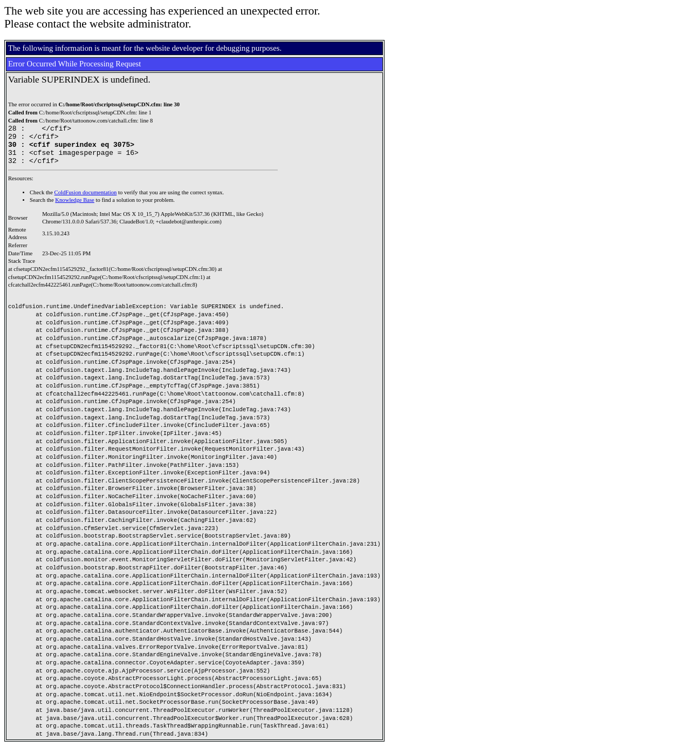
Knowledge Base (74, 208)
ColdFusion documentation (85, 200)
